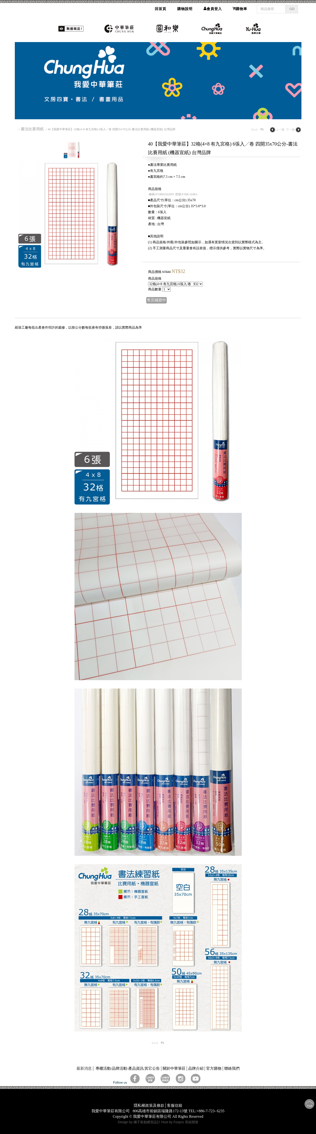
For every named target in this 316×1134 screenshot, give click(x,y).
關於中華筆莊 (174, 1068)
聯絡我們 (232, 1068)
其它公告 (152, 1068)
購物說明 (185, 7)
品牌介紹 (196, 1068)
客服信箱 (174, 1105)
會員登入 (213, 7)
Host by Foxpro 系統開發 (179, 1122)
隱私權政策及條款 (149, 1105)
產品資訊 (136, 1068)
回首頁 (160, 7)
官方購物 (213, 1068)
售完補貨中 (156, 300)
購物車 (240, 7)
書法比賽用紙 (33, 129)
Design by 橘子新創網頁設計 (139, 1122)
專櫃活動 (103, 1068)
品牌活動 (119, 1068)
